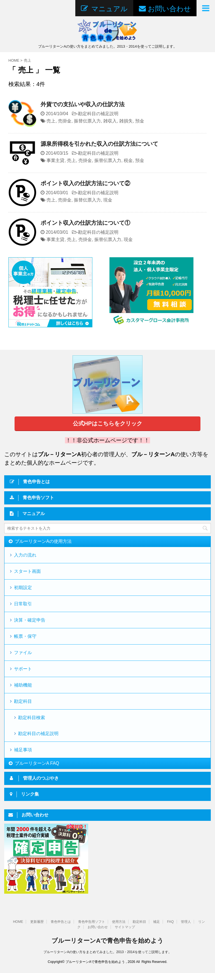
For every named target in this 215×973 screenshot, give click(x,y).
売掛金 (64, 121)
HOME (18, 922)
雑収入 (110, 121)
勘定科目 (23, 701)
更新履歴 (37, 922)
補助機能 (23, 685)
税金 (128, 160)
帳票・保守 (25, 636)
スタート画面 (27, 571)
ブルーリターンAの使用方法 (43, 541)
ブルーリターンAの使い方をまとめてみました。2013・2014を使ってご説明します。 (107, 952)
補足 (156, 922)
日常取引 (23, 603)
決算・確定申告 (29, 620)
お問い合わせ (98, 927)
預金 (139, 121)
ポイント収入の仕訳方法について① (85, 223)
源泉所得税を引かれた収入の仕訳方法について (99, 144)
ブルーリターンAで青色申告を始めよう (107, 940)
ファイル (23, 652)
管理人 (186, 922)
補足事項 (23, 749)
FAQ (170, 922)
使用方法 (118, 922)
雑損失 (126, 121)
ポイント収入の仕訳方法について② (85, 183)
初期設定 (23, 587)
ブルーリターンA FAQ (37, 763)
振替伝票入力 (87, 121)
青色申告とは (61, 922)
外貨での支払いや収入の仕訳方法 (83, 104)
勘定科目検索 (31, 717)
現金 (107, 200)
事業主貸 (55, 160)
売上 (50, 121)
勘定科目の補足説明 (98, 113)
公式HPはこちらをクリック (107, 423)
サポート (23, 668)
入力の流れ (25, 555)
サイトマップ (125, 927)
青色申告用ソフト (91, 922)
